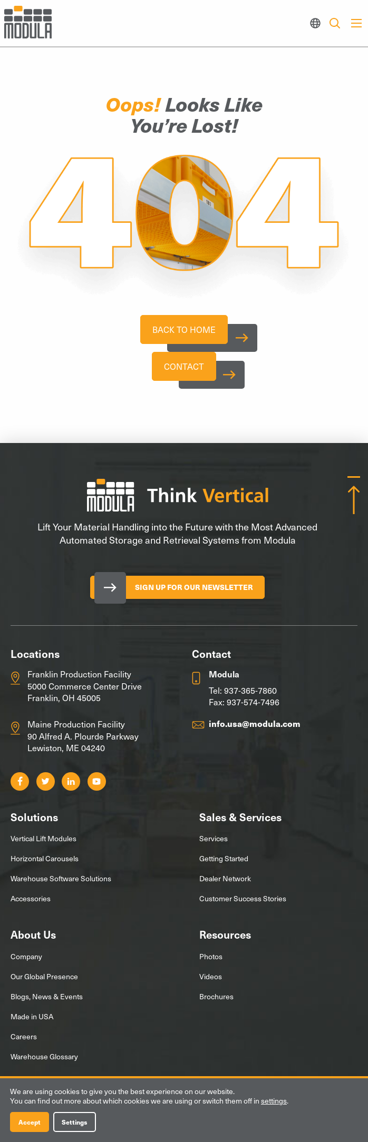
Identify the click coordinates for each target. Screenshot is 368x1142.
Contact (184, 369)
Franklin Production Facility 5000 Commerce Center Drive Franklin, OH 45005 (84, 690)
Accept (29, 1122)
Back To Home (184, 330)
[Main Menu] (356, 23)
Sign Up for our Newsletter (194, 591)
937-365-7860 (250, 695)
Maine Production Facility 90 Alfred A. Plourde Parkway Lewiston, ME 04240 (83, 741)
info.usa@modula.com (255, 728)
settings (274, 1101)
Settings (75, 1122)
